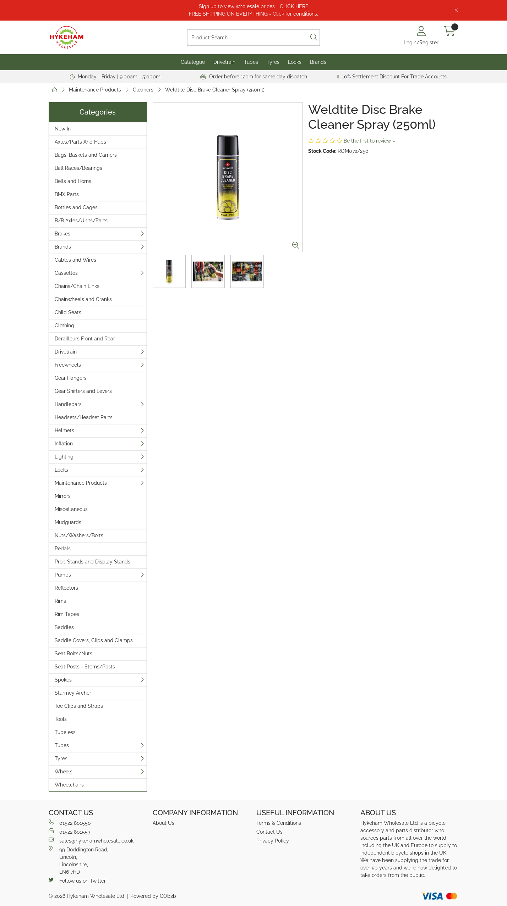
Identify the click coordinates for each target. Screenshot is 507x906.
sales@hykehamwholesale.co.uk (91, 840)
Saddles (64, 627)
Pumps (63, 575)
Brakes (62, 234)
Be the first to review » (369, 141)
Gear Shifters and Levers (83, 391)
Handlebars (68, 404)
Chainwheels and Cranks (83, 299)
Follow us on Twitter (77, 880)
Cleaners (143, 90)
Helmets (64, 430)
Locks (294, 62)
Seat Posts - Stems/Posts (85, 666)
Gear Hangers (71, 378)
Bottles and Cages (76, 207)
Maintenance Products (95, 90)
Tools (61, 719)
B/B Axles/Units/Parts (81, 220)
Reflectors (66, 588)
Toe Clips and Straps (79, 706)
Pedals (63, 548)
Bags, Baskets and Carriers (86, 155)
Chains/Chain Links (77, 286)
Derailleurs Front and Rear (85, 338)
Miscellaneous (71, 509)
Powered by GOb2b (153, 896)
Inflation (64, 443)
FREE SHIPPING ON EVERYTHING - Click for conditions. (253, 14)
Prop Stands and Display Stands (92, 562)
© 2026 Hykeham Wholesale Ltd (86, 896)
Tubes (251, 62)
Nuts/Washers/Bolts (79, 535)
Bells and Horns (73, 181)
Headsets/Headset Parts (84, 417)
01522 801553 (69, 831)
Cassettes (66, 273)
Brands (318, 62)
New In (63, 129)
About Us (163, 823)
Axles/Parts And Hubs (80, 142)
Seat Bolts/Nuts (73, 653)
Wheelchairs (69, 785)
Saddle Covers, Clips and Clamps (94, 640)
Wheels (63, 771)
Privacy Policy (272, 841)
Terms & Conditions (278, 823)
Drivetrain (224, 62)
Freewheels (68, 365)
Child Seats (68, 312)
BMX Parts (67, 194)
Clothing (64, 325)
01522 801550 (70, 822)
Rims (60, 601)
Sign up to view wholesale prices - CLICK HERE (254, 6)
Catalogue (193, 62)
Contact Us (269, 832)
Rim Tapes (67, 614)
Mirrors (63, 496)
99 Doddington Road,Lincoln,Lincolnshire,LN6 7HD (78, 860)
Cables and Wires (75, 260)
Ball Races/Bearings (78, 168)
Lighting (64, 457)
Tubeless (65, 732)
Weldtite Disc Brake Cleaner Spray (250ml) (215, 90)
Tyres (273, 62)
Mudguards (68, 522)
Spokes (63, 680)
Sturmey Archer (73, 693)
